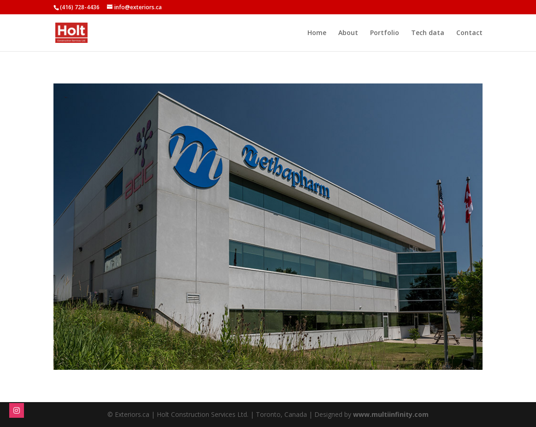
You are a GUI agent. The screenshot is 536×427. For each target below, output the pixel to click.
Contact (469, 33)
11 (307, 351)
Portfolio (384, 33)
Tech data (427, 33)
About (348, 33)
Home (316, 33)
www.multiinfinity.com (391, 414)
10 (299, 351)
